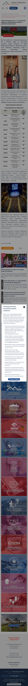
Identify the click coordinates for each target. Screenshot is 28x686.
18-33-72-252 (9, 332)
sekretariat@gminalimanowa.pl (11, 334)
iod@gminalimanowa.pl (13, 342)
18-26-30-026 (19, 340)
